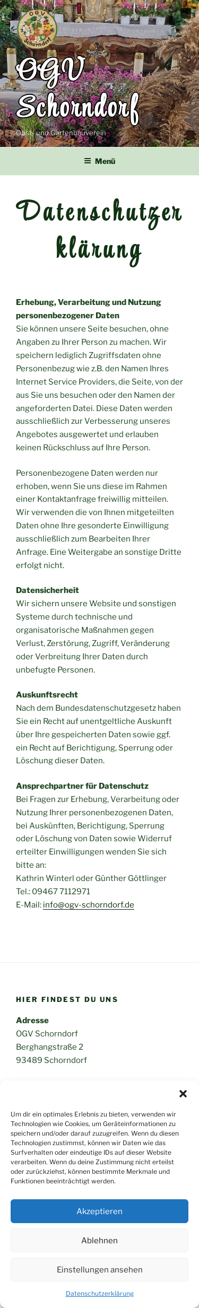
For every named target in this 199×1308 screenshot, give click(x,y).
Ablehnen (99, 1240)
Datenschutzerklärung (100, 1293)
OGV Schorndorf (77, 91)
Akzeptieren (99, 1211)
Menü (99, 160)
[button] (183, 1093)
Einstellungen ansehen (100, 1270)
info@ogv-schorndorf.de (88, 905)
